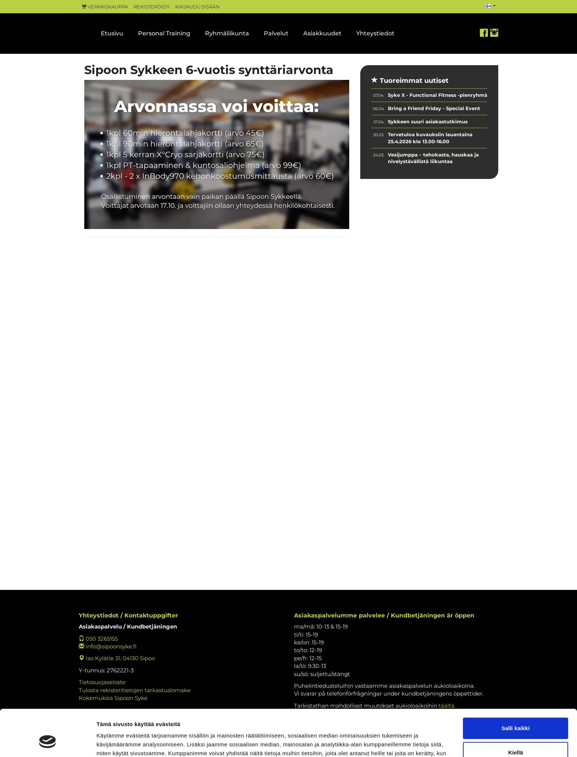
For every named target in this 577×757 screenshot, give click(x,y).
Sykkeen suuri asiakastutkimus (428, 121)
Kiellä (515, 712)
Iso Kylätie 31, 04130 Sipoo (117, 658)
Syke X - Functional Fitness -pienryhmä (437, 95)
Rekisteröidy (152, 7)
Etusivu (112, 33)
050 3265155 (98, 638)
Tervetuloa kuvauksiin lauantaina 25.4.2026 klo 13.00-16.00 (430, 137)
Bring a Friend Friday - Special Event (434, 108)
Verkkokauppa (105, 7)
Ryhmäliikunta (227, 33)
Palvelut (276, 33)
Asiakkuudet (322, 33)
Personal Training (164, 33)
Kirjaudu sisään (197, 7)
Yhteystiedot (375, 33)
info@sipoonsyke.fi (108, 646)
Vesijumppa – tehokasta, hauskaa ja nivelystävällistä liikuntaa (433, 158)
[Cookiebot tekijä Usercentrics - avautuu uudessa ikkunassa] (47, 742)
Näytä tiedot (112, 742)
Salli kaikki (516, 688)
